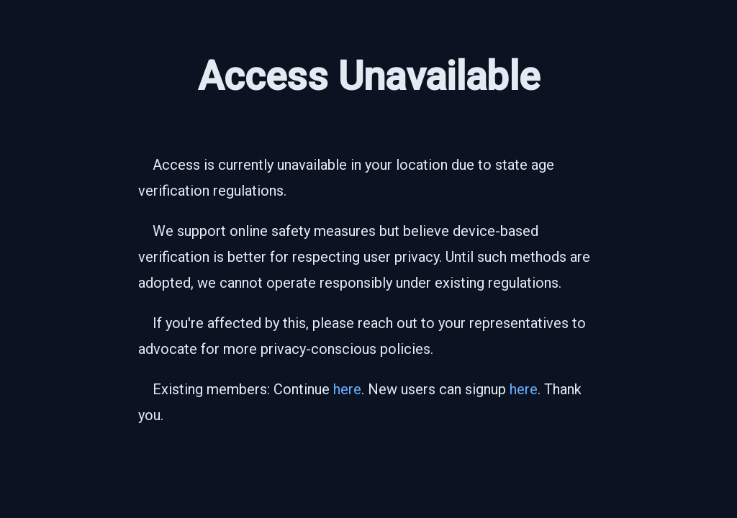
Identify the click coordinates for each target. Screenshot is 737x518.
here (347, 389)
